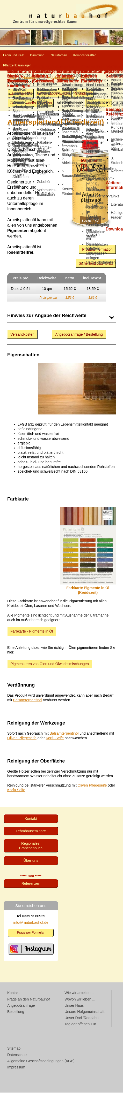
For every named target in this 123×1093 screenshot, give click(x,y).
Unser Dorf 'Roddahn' (81, 1019)
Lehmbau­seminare (31, 832)
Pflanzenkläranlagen (74, 66)
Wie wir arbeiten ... (79, 994)
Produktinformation (97, 250)
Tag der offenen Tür (80, 1025)
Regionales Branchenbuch (30, 846)
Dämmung (60, 55)
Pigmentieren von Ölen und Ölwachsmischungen (49, 665)
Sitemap (13, 1049)
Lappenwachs (21, 94)
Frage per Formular (31, 933)
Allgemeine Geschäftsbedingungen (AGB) (41, 1062)
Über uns (31, 861)
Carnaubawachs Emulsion (31, 104)
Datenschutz (17, 1056)
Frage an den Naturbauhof (28, 1000)
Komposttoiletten (24, 66)
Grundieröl (83, 94)
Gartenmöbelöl (98, 104)
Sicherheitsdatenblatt (96, 264)
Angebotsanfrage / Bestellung (79, 335)
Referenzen (30, 884)
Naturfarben (97, 55)
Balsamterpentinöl (27, 701)
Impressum (16, 1068)
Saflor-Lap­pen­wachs (53, 94)
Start (12, 78)
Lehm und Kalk (22, 55)
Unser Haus (74, 1006)
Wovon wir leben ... (79, 1000)
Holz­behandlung (61, 78)
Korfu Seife (55, 739)
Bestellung (15, 1013)
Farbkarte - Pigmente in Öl (31, 632)
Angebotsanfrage (21, 1006)
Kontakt (31, 820)
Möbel (85, 78)
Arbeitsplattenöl (69, 104)
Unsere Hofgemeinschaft (84, 1013)
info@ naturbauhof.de (30, 923)
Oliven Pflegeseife (22, 739)
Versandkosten (22, 335)
